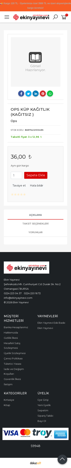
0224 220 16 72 (32, 293)
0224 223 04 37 (13, 293)
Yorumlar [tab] (36, 232)
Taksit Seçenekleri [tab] (35, 223)
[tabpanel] (35, 62)
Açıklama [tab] (35, 215)
